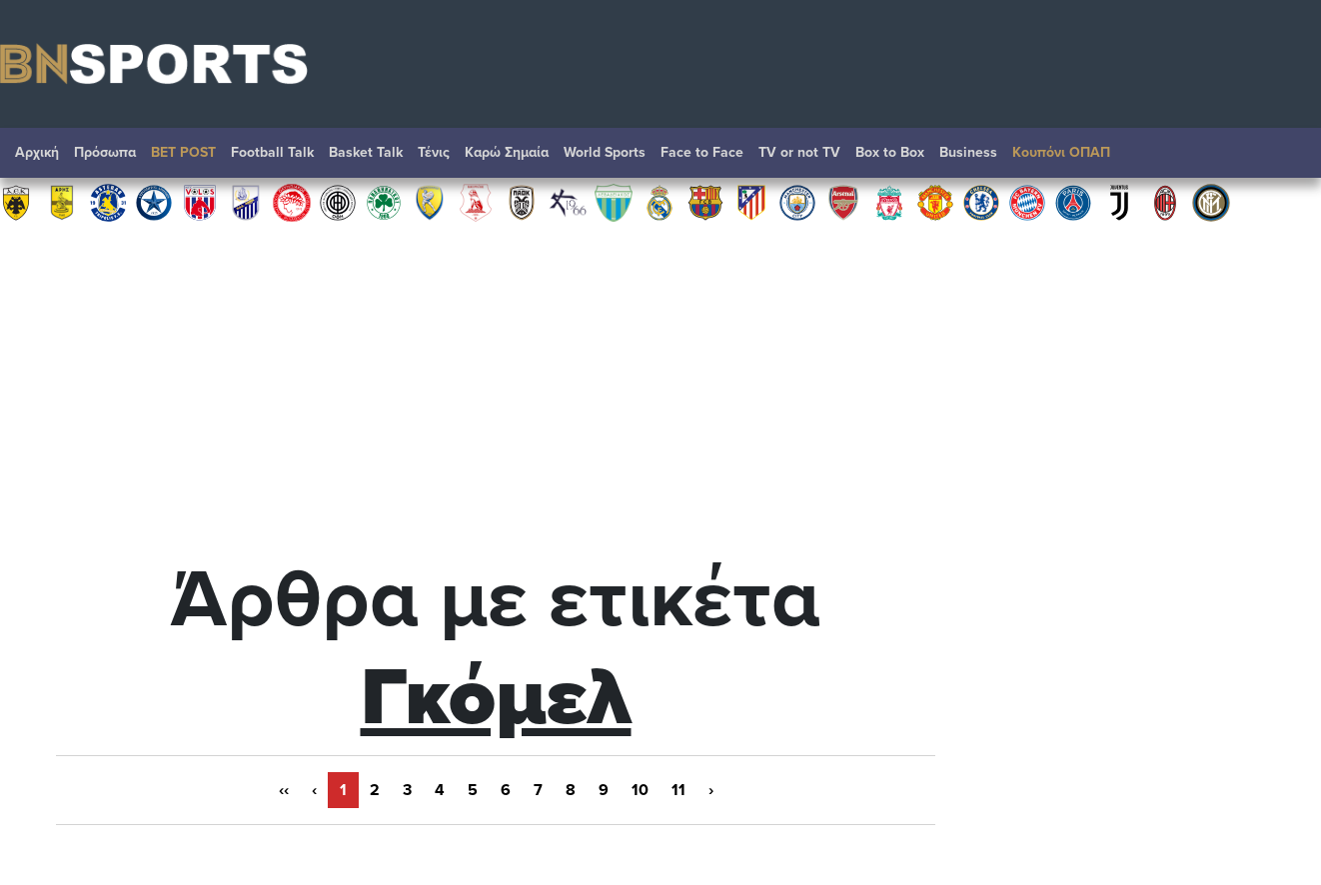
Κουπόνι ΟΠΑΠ (1061, 152)
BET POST (183, 152)
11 (678, 790)
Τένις (434, 152)
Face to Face (701, 152)
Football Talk (272, 152)
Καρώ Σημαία (507, 152)
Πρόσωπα (105, 152)
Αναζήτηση (1286, 158)
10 (640, 790)
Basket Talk (366, 152)
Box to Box (889, 152)
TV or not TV (799, 152)
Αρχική (37, 152)
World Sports (605, 152)
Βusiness (968, 152)
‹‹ (284, 790)
